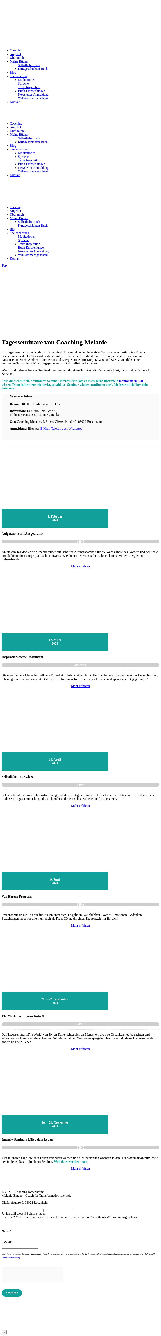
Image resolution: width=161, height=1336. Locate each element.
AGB (23, 1210)
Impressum (35, 1210)
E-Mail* (7, 1242)
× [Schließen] (4, 1332)
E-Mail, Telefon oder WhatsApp (61, 428)
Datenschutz (10, 1210)
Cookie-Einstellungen (58, 1210)
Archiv (78, 1210)
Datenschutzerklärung (11, 1258)
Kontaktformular (131, 381)
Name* (6, 1231)
